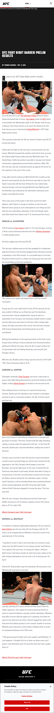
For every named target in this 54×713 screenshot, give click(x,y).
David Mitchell (33, 129)
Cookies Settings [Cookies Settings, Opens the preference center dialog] (27, 696)
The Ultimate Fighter (29, 116)
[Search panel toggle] (51, 3)
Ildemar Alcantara (43, 232)
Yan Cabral (30, 119)
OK (27, 708)
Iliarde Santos (19, 384)
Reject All (27, 702)
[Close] (50, 686)
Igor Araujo (19, 228)
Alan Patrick (7, 529)
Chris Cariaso (24, 377)
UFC (44, 119)
